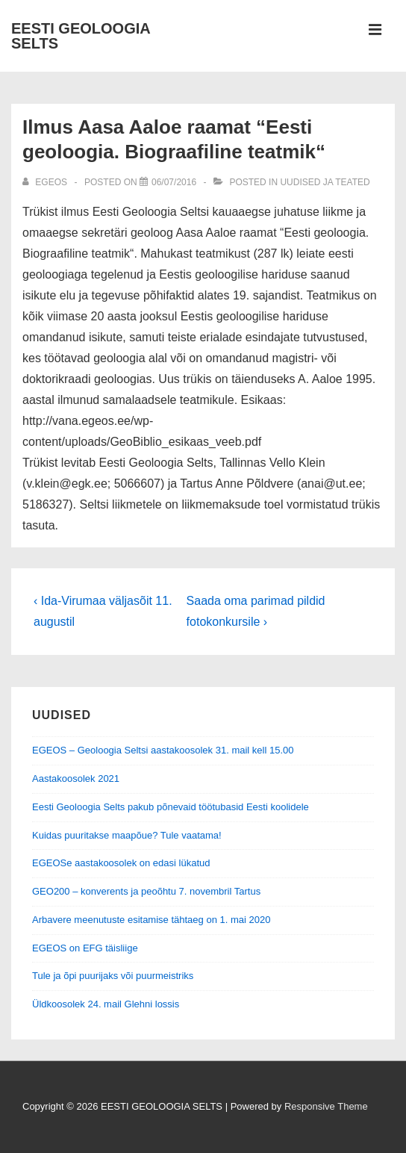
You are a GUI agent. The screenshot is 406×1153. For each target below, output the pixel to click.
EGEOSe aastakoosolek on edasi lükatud (121, 862)
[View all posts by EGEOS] (45, 182)
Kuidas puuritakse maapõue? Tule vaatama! (127, 835)
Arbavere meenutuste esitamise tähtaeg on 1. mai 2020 (151, 919)
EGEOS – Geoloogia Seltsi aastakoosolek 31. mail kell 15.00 (162, 750)
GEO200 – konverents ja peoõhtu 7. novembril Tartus (146, 891)
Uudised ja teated (324, 182)
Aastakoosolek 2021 (75, 778)
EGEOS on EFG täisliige (85, 948)
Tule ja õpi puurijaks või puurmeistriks (112, 975)
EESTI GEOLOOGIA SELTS (80, 36)
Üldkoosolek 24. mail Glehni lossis (105, 1004)
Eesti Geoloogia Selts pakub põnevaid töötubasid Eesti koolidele (170, 806)
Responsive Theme (326, 1106)
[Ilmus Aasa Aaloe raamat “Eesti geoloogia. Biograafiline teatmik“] (174, 182)
